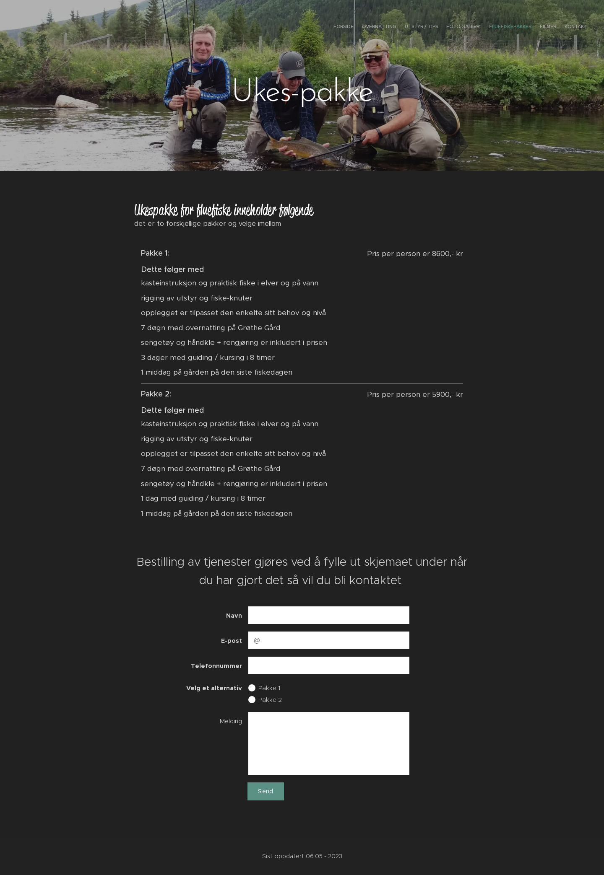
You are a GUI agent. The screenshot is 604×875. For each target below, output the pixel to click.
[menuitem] (538, 27)
